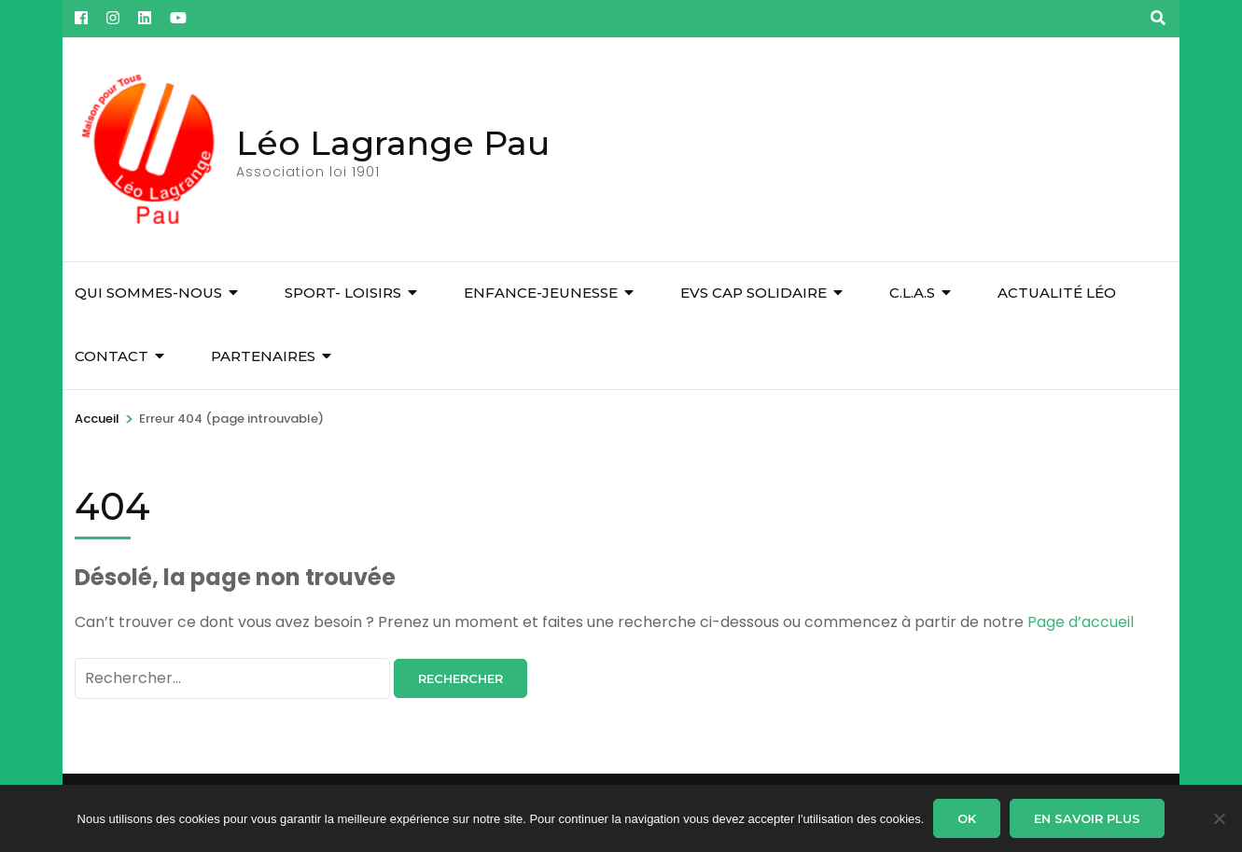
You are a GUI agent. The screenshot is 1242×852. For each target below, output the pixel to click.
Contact (111, 356)
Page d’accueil (1080, 622)
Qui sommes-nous (148, 292)
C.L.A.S (912, 292)
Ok (966, 818)
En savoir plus (1087, 818)
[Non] (1218, 818)
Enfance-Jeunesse (541, 292)
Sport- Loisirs (343, 292)
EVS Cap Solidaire (753, 292)
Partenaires (263, 356)
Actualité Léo (1057, 292)
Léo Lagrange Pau (393, 142)
